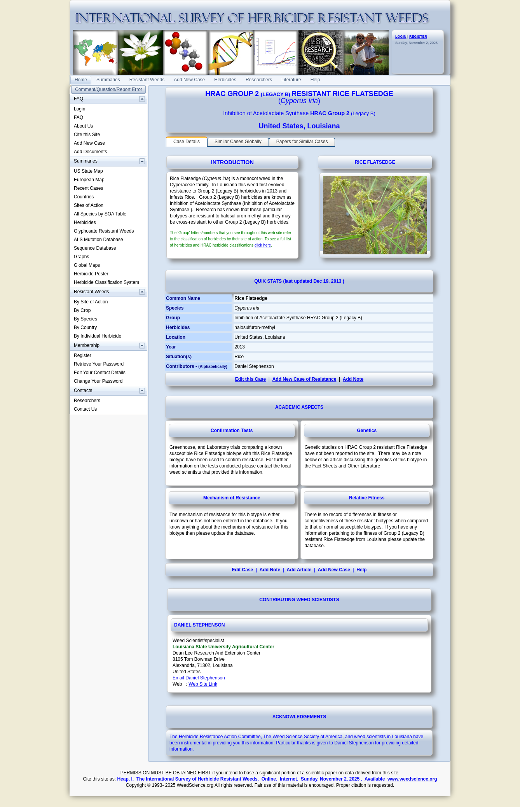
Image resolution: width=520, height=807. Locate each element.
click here (263, 245)
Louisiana (323, 126)
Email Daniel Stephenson (199, 678)
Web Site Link (202, 684)
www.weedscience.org (412, 779)
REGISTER (418, 37)
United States (280, 126)
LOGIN (401, 37)
